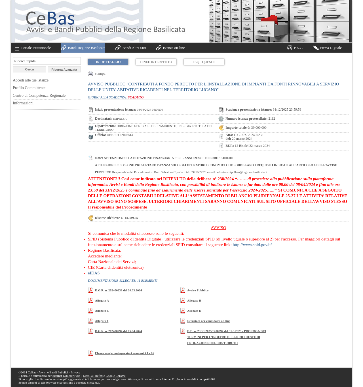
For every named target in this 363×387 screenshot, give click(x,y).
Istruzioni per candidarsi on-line (208, 320)
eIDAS (94, 273)
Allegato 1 (101, 320)
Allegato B (194, 300)
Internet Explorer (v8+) (66, 375)
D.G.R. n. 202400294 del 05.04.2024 (118, 331)
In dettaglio (108, 62)
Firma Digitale (331, 48)
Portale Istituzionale (36, 48)
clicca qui (93, 382)
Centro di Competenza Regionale (39, 95)
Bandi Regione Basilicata (86, 48)
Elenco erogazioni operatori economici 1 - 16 (124, 353)
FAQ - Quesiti (204, 62)
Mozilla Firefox (93, 375)
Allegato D (194, 310)
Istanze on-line (174, 48)
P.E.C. (298, 48)
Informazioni (23, 103)
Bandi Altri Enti (134, 48)
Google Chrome (115, 375)
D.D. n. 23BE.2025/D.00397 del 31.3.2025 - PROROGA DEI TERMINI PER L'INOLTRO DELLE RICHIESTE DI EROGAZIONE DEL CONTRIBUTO (226, 337)
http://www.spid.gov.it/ (252, 244)
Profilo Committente (29, 88)
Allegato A (102, 300)
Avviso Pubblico (197, 290)
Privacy (75, 372)
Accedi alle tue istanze (30, 80)
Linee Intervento (156, 62)
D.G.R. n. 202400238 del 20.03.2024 (118, 290)
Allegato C (102, 310)
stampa (100, 73)
